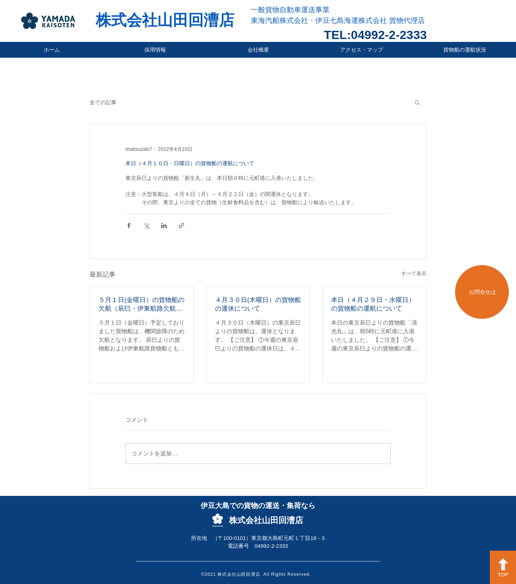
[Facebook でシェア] (128, 225)
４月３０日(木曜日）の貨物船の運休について (258, 304)
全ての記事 (103, 102)
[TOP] (503, 567)
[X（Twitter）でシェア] (146, 225)
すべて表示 (413, 273)
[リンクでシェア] (181, 225)
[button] (417, 102)
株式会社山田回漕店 (165, 20)
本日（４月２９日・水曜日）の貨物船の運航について (373, 304)
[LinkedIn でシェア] (164, 225)
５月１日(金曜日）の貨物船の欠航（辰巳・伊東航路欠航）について (142, 304)
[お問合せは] (482, 292)
